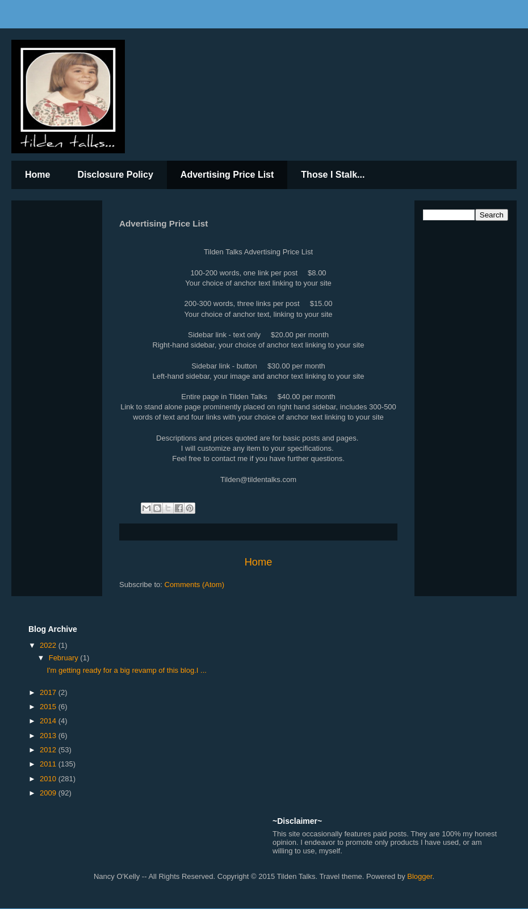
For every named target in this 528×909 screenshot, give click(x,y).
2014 (49, 721)
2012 (49, 749)
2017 (49, 692)
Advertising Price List (227, 174)
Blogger (419, 876)
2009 (49, 793)
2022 (49, 645)
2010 (49, 778)
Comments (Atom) (194, 584)
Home (37, 174)
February (65, 658)
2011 (49, 764)
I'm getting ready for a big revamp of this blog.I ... (126, 670)
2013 (49, 735)
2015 (49, 706)
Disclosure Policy (115, 174)
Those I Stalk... (332, 174)
